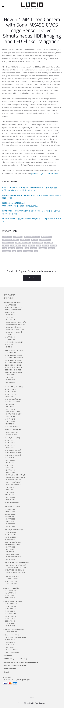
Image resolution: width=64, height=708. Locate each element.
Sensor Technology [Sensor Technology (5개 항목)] (23, 242)
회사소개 (6, 672)
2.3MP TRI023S (9, 492)
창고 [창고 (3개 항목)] (14, 251)
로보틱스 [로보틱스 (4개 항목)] (45, 245)
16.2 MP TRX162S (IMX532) (13, 365)
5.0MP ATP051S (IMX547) (13, 554)
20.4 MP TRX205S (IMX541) (13, 363)
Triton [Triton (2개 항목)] (5, 245)
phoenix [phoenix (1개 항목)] (34, 240)
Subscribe (32, 278)
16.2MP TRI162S (9, 448)
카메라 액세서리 (8, 298)
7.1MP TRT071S (9, 407)
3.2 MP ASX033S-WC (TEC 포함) (15, 568)
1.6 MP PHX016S (9, 344)
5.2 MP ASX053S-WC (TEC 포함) (15, 565)
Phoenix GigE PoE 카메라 (12, 302)
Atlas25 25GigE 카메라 (11, 588)
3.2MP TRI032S (9, 487)
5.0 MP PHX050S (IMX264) (13, 332)
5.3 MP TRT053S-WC (12, 576)
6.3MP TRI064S (10, 467)
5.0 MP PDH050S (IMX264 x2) (14, 330)
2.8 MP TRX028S (10, 382)
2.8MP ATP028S (10, 559)
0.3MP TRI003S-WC (11, 583)
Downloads (7, 656)
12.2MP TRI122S (9, 458)
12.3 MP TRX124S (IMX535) (13, 370)
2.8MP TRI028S (9, 490)
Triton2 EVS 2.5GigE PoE (12, 430)
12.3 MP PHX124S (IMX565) (13, 307)
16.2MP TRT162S (10, 397)
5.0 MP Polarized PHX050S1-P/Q (15, 322)
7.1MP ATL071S (9, 521)
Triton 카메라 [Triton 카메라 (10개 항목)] (16, 245)
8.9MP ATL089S (10, 519)
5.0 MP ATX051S (10, 626)
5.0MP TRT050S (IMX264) (13, 414)
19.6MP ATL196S (10, 512)
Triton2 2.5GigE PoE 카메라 (13, 387)
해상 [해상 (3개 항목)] (36, 251)
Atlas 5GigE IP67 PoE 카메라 (13, 530)
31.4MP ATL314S (10, 509)
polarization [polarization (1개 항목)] (8, 242)
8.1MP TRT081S (9, 404)
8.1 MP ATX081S (10, 623)
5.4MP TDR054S (10, 470)
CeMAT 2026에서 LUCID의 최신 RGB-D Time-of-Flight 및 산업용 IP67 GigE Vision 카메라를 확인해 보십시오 (30, 189)
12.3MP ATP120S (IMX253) (13, 544)
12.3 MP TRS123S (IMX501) (13, 453)
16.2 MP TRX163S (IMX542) (13, 368)
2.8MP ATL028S (10, 526)
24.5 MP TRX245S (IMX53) (13, 355)
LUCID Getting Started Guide (15, 659)
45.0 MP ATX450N (10, 609)
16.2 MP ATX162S (10, 618)
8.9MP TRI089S (10, 460)
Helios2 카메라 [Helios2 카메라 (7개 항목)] (46, 237)
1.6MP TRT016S (9, 424)
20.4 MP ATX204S (10, 616)
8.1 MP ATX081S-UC (11, 632)
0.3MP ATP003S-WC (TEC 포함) (15, 572)
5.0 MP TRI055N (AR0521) (13, 485)
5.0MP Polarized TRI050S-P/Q (15, 477)
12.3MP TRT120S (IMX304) (13, 402)
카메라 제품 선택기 (9, 295)
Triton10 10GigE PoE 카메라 (13, 350)
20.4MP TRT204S (10, 392)
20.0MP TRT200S (10, 394)
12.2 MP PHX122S (10, 312)
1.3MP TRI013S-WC (11, 581)
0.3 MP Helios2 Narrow (12, 652)
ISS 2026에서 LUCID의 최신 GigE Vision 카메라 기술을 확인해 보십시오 (20, 204)
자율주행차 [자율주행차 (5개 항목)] (42, 248)
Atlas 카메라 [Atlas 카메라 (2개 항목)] (17, 237)
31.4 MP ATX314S (10, 611)
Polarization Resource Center (14, 665)
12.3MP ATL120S (10, 517)
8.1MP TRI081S (9, 463)
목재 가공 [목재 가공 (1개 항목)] (53, 245)
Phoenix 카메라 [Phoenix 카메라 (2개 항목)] (45, 240)
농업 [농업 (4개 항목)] (38, 245)
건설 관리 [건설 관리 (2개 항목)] (31, 245)
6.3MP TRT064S (10, 409)
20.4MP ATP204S (10, 535)
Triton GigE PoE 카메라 (11, 438)
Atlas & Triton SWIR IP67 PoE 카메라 (16, 563)
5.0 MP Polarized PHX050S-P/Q (15, 325)
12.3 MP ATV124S (10, 598)
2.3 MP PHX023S (10, 340)
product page (37, 173)
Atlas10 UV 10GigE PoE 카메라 (13, 629)
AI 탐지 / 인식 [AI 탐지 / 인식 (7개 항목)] (6, 237)
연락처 (32, 697)
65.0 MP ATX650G (11, 604)
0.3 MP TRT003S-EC (11, 435)
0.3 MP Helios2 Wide (11, 650)
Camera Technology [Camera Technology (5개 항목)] (31, 237)
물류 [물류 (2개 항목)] (4, 248)
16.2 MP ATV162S (10, 595)
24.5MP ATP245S (10, 532)
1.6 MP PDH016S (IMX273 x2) (14, 342)
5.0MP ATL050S (10, 524)
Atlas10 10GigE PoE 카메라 (12, 601)
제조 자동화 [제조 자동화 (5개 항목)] (6, 251)
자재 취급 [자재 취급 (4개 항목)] (51, 248)
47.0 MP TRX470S (10, 353)
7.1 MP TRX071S (9, 377)
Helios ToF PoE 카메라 (11, 635)
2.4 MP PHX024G (10, 337)
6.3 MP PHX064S (10, 320)
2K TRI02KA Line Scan (12, 502)
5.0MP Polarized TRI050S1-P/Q (15, 475)
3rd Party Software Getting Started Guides (20, 662)
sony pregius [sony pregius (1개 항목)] (37, 242)
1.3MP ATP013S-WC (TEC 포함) (14, 570)
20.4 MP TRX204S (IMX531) (13, 360)
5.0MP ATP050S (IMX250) (13, 557)
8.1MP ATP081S (9, 549)
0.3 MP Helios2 (9, 645)
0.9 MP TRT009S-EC (11, 432)
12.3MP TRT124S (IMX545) (13, 399)
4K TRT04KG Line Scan (12, 426)
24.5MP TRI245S (10, 440)
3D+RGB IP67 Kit (10, 640)
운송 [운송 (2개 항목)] (27, 248)
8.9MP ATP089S (10, 547)
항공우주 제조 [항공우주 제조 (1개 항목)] (27, 251)
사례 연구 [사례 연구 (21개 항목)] (11, 248)
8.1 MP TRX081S (10, 375)
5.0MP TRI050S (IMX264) (13, 482)
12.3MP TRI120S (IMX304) (13, 455)
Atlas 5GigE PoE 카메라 (11, 507)
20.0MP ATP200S (10, 537)
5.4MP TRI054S (10, 472)
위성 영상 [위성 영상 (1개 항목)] (33, 248)
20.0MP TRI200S (10, 445)
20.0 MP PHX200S (10, 305)
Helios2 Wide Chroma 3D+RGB (15, 637)
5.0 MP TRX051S (10, 380)
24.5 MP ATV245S (10, 591)
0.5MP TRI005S (10, 497)
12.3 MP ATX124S (10, 621)
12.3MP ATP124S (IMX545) (13, 542)
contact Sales (52, 173)
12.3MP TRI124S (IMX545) (13, 450)
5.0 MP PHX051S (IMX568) (13, 327)
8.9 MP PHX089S (10, 315)
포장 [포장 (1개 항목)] (20, 251)
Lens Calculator (9, 669)
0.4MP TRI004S (10, 500)
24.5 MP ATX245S (10, 614)
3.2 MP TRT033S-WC (11, 579)
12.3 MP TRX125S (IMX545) (13, 372)
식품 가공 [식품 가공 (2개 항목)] (19, 248)
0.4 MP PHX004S (10, 347)
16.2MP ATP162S (10, 540)
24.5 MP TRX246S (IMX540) (14, 358)
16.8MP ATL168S (10, 514)
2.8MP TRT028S (10, 416)
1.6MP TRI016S (9, 495)
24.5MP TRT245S (10, 389)
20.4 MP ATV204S (10, 593)
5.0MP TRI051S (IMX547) (13, 480)
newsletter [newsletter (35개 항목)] (24, 240)
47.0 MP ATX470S (10, 606)
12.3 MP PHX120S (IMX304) (13, 310)
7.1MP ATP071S (9, 552)
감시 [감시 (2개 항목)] (24, 245)
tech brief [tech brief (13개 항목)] (48, 242)
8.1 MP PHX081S (9, 317)
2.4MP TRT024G (10, 419)
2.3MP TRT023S (10, 421)
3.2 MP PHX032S (10, 335)
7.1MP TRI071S (9, 465)
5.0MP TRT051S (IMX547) (13, 412)
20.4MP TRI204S (10, 443)
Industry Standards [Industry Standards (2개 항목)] (10, 240)
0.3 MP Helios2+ (10, 642)
